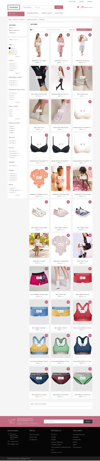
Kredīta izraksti (77, 440)
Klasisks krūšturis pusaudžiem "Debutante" (85, 161)
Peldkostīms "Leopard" (39, 261)
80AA (12, 132)
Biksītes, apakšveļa (14, 30)
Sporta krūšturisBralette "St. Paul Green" (62, 361)
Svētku (13, 157)
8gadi (12, 70)
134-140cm (14, 80)
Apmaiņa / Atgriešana (57, 442)
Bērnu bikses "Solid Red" (82, 295)
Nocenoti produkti (34, 435)
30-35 (12, 99)
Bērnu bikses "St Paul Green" (82, 395)
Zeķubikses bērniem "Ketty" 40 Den (61, 94)
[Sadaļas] (27, 7)
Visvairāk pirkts (33, 440)
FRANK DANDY (15, 190)
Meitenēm (12, 25)
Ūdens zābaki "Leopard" (60, 228)
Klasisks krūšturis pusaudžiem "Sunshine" (84, 127)
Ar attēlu (13, 151)
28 (11, 116)
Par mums (54, 435)
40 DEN (13, 143)
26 (11, 112)
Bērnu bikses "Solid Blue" (39, 328)
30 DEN (13, 141)
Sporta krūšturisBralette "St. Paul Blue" (83, 361)
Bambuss (13, 180)
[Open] (10, 13)
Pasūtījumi (76, 437)
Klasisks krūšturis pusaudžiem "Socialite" (62, 161)
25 (11, 109)
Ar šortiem (13, 165)
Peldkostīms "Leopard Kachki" (83, 194)
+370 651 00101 (14, 442)
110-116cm (13, 66)
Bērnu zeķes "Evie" (82, 261)
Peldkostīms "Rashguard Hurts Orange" (40, 194)
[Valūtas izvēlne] (80, 1)
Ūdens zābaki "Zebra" (82, 228)
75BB (12, 130)
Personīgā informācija (79, 435)
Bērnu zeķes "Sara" (61, 295)
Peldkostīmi (12, 32)
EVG (28, 459)
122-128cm (13, 68)
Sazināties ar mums (56, 452)
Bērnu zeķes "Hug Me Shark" (39, 94)
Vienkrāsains (14, 153)
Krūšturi (11, 28)
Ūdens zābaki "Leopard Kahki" (39, 228)
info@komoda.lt (14, 444)
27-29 (12, 95)
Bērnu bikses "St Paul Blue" (39, 395)
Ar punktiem (14, 155)
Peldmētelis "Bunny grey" (83, 60)
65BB (12, 126)
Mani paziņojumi (77, 447)
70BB (12, 128)
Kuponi (75, 445)
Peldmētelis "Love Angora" (39, 60)
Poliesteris (14, 178)
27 (11, 114)
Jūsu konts (77, 431)
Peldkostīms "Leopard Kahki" (61, 261)
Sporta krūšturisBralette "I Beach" (39, 361)
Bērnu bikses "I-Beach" (61, 328)
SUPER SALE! (59, 13)
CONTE (13, 188)
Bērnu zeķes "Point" (82, 94)
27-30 (12, 97)
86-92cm (13, 64)
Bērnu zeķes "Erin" (39, 127)
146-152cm (13, 82)
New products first (84, 30)
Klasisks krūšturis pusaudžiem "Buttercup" (41, 161)
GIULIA (13, 192)
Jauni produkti (33, 437)
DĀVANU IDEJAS (47, 13)
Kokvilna (13, 173)
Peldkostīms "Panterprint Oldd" (60, 194)
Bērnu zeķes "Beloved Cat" (61, 127)
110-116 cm (13, 93)
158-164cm (14, 85)
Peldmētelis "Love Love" (61, 60)
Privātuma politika (56, 445)
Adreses (75, 442)
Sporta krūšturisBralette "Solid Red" (82, 328)
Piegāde (53, 440)
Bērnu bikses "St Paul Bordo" (61, 395)
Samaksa (53, 437)
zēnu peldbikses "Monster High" (39, 295)
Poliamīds (13, 176)
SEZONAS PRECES (32, 13)
